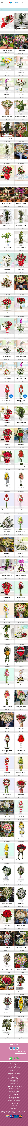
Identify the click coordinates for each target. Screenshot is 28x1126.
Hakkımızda (14, 1077)
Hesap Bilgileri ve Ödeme (14, 1078)
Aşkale (2, 9)
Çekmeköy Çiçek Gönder (14, 1094)
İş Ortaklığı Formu (14, 1083)
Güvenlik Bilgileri (14, 1080)
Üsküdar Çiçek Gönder (14, 1098)
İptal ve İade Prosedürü (14, 1069)
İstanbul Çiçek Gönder (14, 1088)
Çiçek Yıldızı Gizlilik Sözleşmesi (14, 1067)
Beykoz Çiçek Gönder (14, 1092)
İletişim (14, 1075)
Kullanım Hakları (22, 1113)
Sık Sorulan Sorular (14, 1070)
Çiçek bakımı (14, 1105)
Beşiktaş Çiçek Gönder (14, 1091)
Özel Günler (14, 1108)
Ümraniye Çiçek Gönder (14, 1097)
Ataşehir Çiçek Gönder (14, 1090)
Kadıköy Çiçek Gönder (14, 1095)
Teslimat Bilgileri (14, 1081)
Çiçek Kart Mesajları (14, 1107)
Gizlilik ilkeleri (14, 1113)
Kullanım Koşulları (14, 1066)
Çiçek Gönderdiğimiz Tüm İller (14, 1100)
